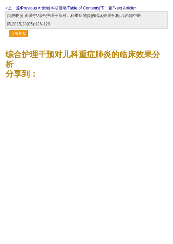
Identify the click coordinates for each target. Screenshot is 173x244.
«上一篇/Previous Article (27, 8)
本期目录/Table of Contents (74, 8)
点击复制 (18, 33)
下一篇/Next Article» (118, 8)
